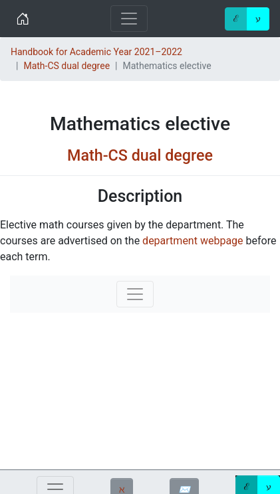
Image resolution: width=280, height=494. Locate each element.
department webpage (192, 240)
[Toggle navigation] (129, 18)
